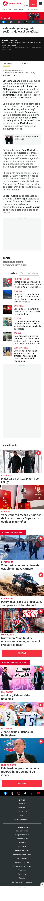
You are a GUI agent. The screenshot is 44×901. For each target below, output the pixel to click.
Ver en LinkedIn (32, 793)
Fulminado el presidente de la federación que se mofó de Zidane (22, 750)
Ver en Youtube (38, 793)
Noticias (7, 9)
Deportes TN (7, 562)
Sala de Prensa (22, 831)
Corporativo (22, 827)
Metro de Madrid (21, 279)
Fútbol (24, 265)
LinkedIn (33, 22)
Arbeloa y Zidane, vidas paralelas (22, 678)
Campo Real (19, 306)
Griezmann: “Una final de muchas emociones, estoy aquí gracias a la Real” (22, 620)
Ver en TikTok (25, 794)
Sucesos (18, 291)
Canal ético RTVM (22, 862)
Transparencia (22, 839)
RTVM (22, 800)
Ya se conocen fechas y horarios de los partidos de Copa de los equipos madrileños (22, 497)
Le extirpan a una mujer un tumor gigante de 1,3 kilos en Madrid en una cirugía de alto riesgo (7, 321)
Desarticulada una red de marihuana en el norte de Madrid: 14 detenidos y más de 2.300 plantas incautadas (7, 336)
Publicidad (22, 847)
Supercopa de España (11, 265)
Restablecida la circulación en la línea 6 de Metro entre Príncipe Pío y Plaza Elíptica (7, 282)
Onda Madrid (32, 9)
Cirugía (17, 318)
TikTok (25, 22)
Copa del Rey (7, 635)
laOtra (22, 815)
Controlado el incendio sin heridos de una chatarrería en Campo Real (7, 309)
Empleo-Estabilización (22, 854)
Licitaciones (22, 858)
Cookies (22, 878)
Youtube (40, 22)
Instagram (18, 22)
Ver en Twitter (12, 794)
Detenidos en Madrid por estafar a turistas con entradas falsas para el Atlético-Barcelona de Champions (7, 351)
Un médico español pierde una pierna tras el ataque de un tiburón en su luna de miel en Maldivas (7, 294)
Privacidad (22, 870)
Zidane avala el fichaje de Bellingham (22, 714)
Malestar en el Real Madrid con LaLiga (9, 139)
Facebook (3, 22)
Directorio (22, 843)
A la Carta (18, 9)
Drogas (17, 333)
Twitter (11, 22)
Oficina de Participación (22, 866)
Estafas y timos (21, 348)
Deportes (6, 475)
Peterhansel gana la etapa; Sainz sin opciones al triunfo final (22, 584)
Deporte (19, 262)
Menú (40, 3)
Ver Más (22, 653)
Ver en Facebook (5, 794)
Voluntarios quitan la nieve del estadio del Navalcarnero (22, 547)
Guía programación (22, 819)
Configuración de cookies (22, 882)
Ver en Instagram (18, 793)
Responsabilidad (22, 835)
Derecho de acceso (22, 850)
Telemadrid (22, 808)
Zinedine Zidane (9, 262)
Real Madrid (7, 692)
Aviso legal (22, 874)
